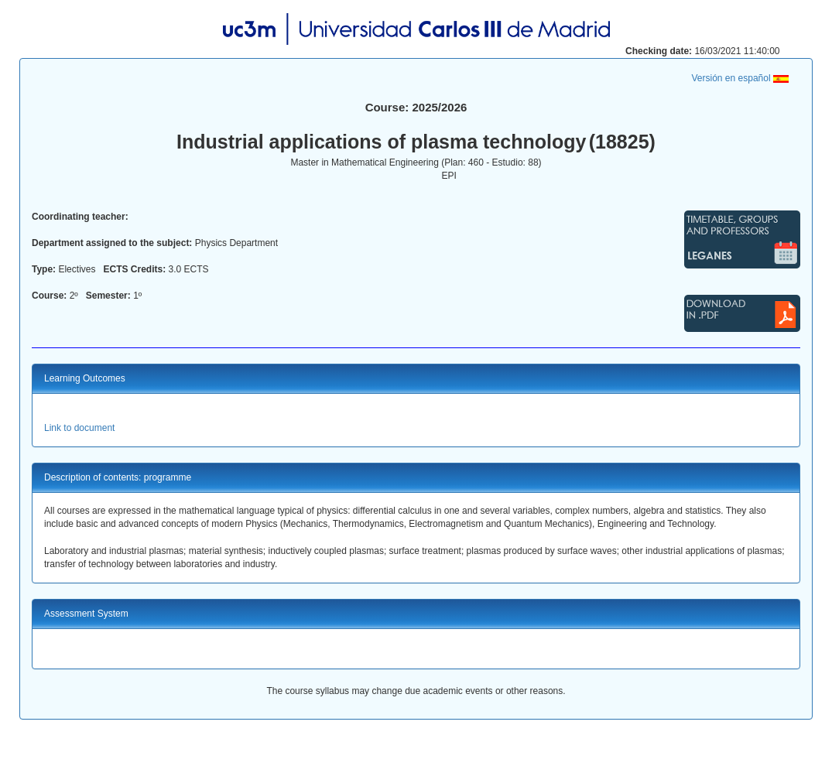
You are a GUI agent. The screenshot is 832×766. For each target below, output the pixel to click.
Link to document (79, 427)
